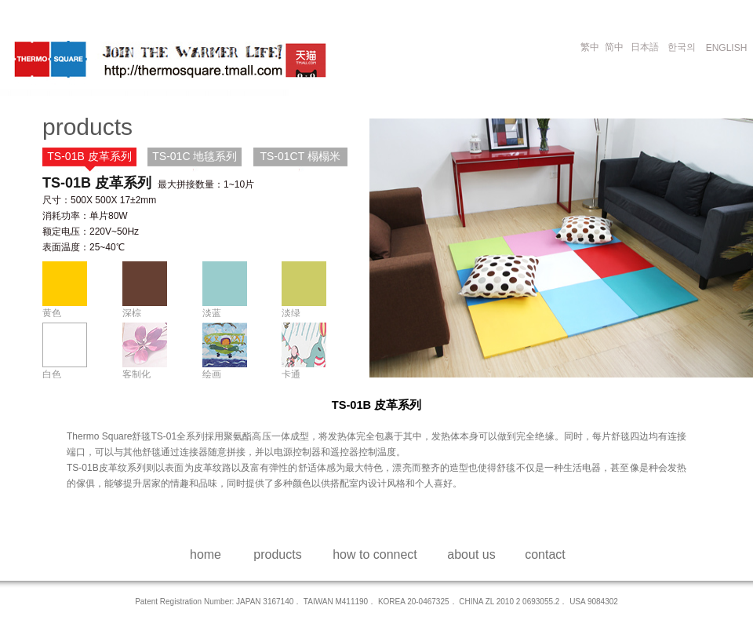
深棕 (131, 312)
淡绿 (291, 312)
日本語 (645, 47)
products (277, 554)
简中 (614, 47)
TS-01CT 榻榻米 (300, 156)
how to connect (375, 554)
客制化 (136, 373)
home (205, 554)
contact (545, 554)
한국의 (682, 47)
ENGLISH (727, 47)
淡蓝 (211, 312)
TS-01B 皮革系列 (89, 156)
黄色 (51, 312)
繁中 (589, 47)
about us (471, 554)
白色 (51, 373)
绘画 (211, 373)
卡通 (291, 373)
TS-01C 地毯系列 (194, 156)
